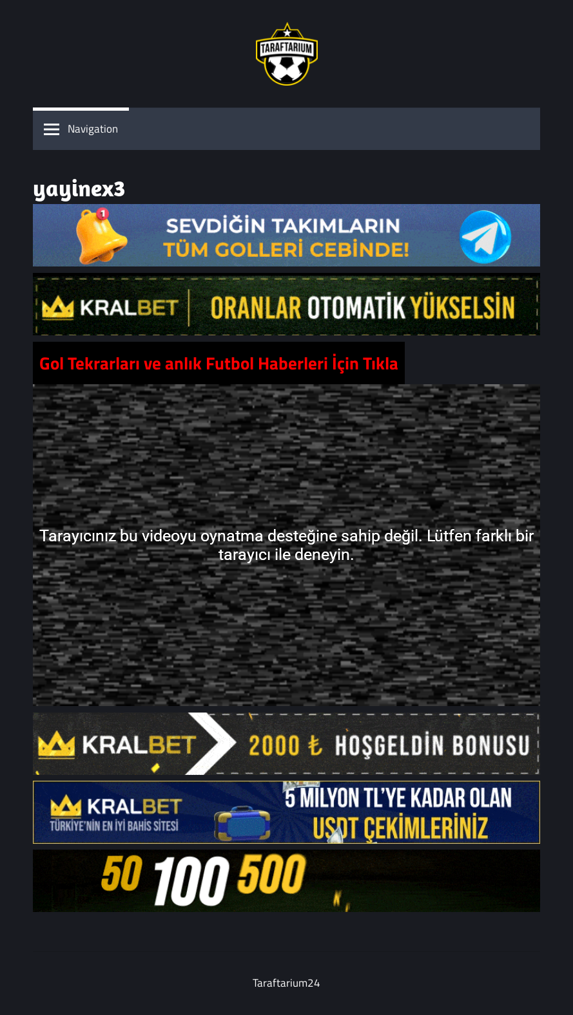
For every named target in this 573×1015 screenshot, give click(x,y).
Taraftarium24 (286, 982)
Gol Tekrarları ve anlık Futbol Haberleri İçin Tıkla (218, 363)
